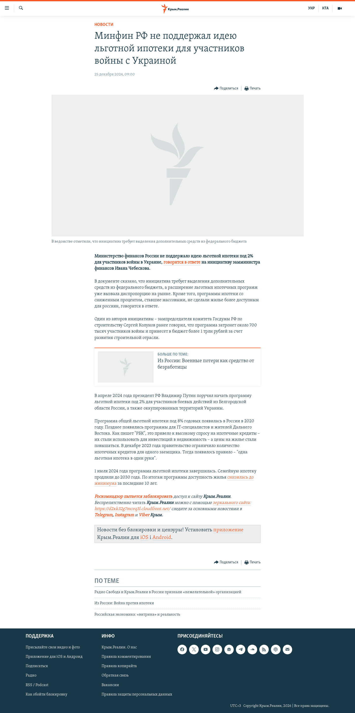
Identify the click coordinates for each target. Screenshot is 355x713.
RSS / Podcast (37, 685)
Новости (103, 24)
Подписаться (37, 666)
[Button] (226, 88)
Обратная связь (115, 675)
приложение (228, 530)
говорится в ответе (181, 262)
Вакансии (110, 685)
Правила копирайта (119, 666)
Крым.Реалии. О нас (119, 647)
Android (161, 537)
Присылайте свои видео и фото (53, 647)
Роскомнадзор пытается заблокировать (133, 496)
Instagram (124, 515)
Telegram (103, 515)
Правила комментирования (126, 657)
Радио (31, 675)
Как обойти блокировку (46, 694)
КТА (325, 8)
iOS (144, 537)
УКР (311, 8)
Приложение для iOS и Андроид (54, 657)
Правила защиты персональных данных (137, 694)
